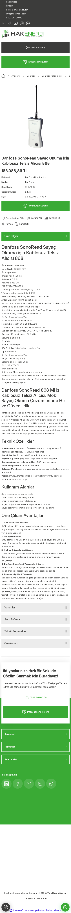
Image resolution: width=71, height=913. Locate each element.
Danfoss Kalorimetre (35, 177)
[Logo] (22, 34)
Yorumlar (9, 607)
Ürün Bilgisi (11, 236)
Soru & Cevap (12, 619)
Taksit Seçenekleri (15, 631)
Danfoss (29, 182)
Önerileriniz (11, 643)
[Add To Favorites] (12, 218)
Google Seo (30, 898)
